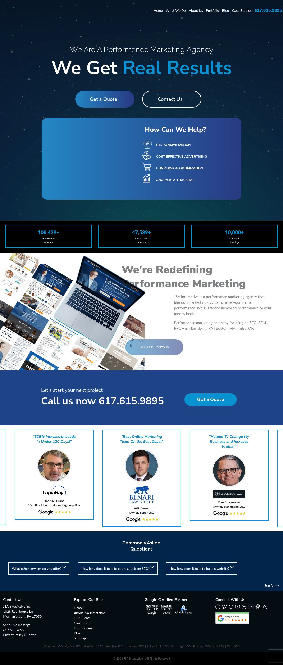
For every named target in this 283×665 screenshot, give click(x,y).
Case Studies (242, 10)
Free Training (83, 628)
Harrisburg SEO (93, 646)
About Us (196, 10)
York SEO (218, 646)
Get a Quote (101, 99)
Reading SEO (201, 646)
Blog (225, 10)
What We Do (176, 10)
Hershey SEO (114, 646)
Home (158, 10)
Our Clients (82, 618)
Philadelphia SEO (158, 646)
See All (271, 585)
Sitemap (80, 638)
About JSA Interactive (90, 613)
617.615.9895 (268, 10)
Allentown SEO (53, 646)
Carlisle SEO (73, 646)
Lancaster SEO (134, 646)
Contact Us (172, 99)
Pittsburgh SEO (181, 646)
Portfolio (212, 10)
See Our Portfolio (131, 347)
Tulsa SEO (233, 646)
